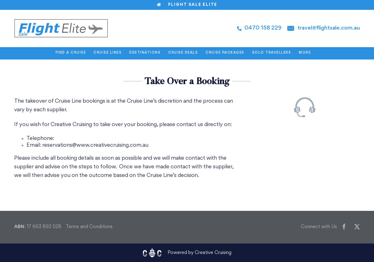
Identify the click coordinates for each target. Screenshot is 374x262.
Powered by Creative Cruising (199, 253)
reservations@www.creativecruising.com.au (95, 145)
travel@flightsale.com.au (328, 28)
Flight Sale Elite (187, 5)
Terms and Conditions (89, 227)
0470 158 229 (262, 28)
